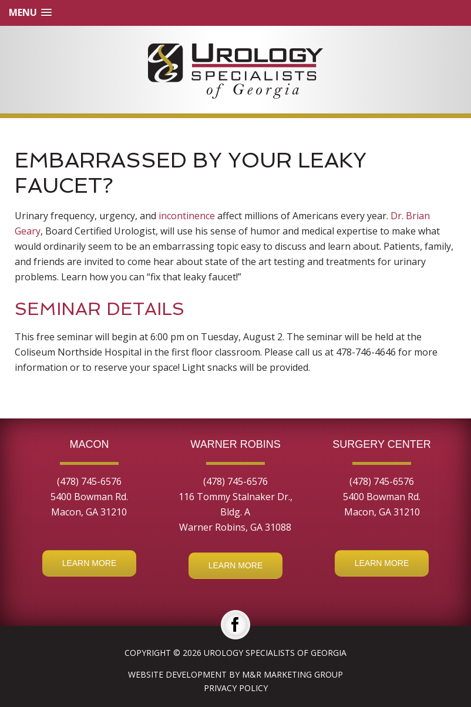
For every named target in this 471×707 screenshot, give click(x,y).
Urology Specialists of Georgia (275, 652)
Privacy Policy (236, 687)
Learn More (89, 563)
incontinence (187, 215)
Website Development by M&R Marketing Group (235, 674)
